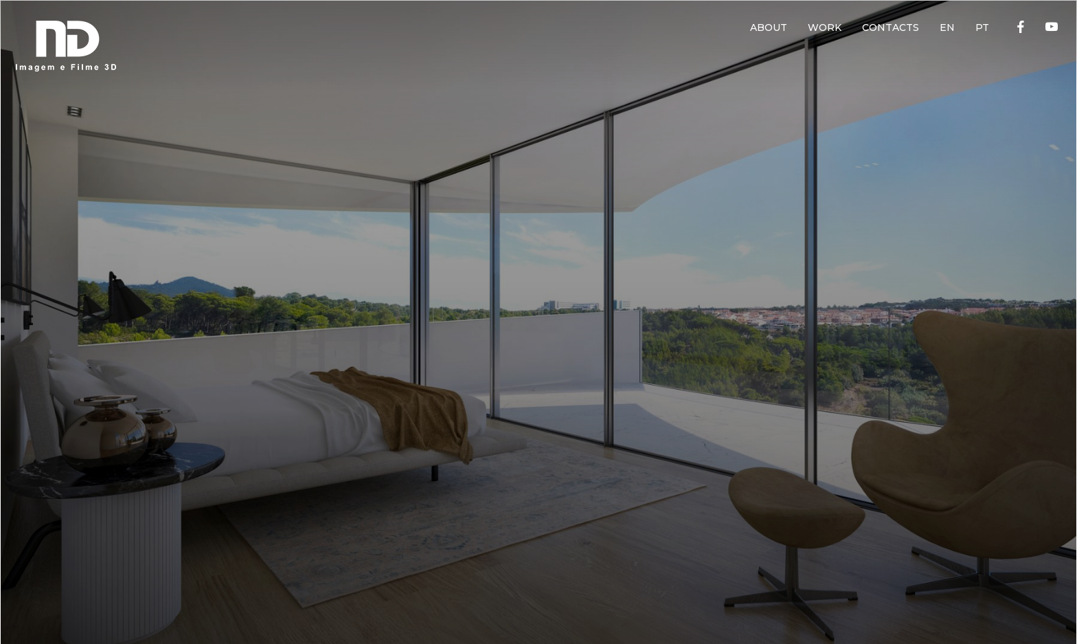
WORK (824, 27)
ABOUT (768, 27)
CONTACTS (890, 27)
